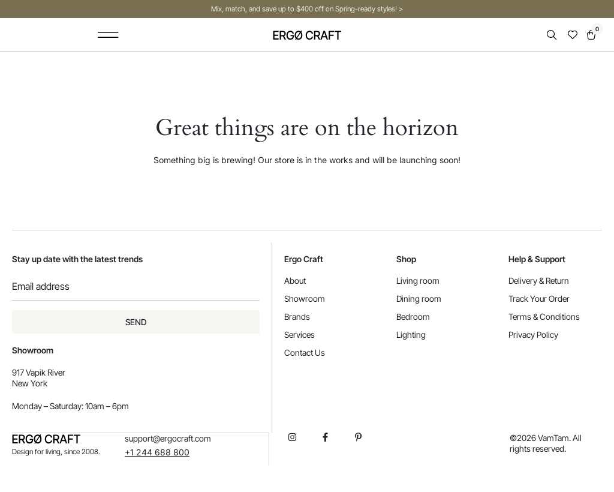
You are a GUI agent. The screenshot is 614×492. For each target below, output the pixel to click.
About (295, 280)
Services (299, 334)
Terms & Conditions (544, 316)
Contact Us (304, 352)
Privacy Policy (533, 334)
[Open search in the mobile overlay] (553, 35)
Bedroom (413, 316)
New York (29, 383)
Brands (297, 316)
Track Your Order (539, 298)
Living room (418, 280)
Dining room (418, 298)
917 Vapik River (38, 372)
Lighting (411, 334)
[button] (108, 34)
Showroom (304, 298)
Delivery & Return (538, 280)
